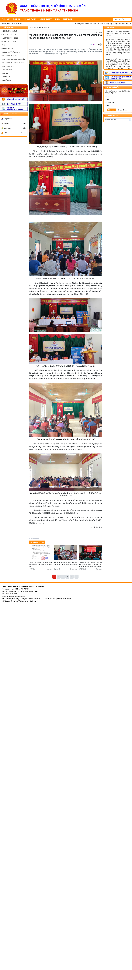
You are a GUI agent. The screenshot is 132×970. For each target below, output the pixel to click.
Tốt (108, 96)
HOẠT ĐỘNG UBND (44, 27)
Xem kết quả (122, 110)
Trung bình (111, 102)
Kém (108, 105)
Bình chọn (111, 110)
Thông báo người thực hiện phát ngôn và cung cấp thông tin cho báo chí (105, 24)
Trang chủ (32, 27)
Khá (108, 99)
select (130, 120)
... (76, 576)
